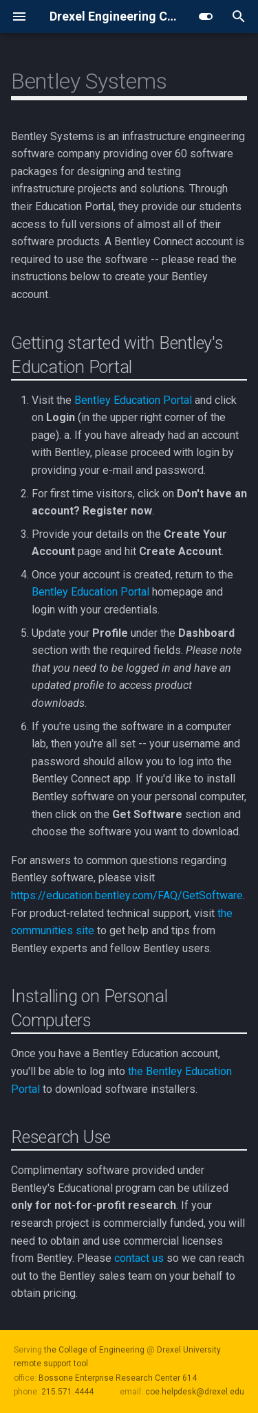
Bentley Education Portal (133, 400)
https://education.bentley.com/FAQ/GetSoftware (127, 895)
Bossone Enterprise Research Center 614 (118, 1378)
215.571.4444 (67, 1392)
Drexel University (189, 1350)
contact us (139, 1258)
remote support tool (51, 1363)
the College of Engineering (94, 1350)
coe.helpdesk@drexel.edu (194, 1392)
